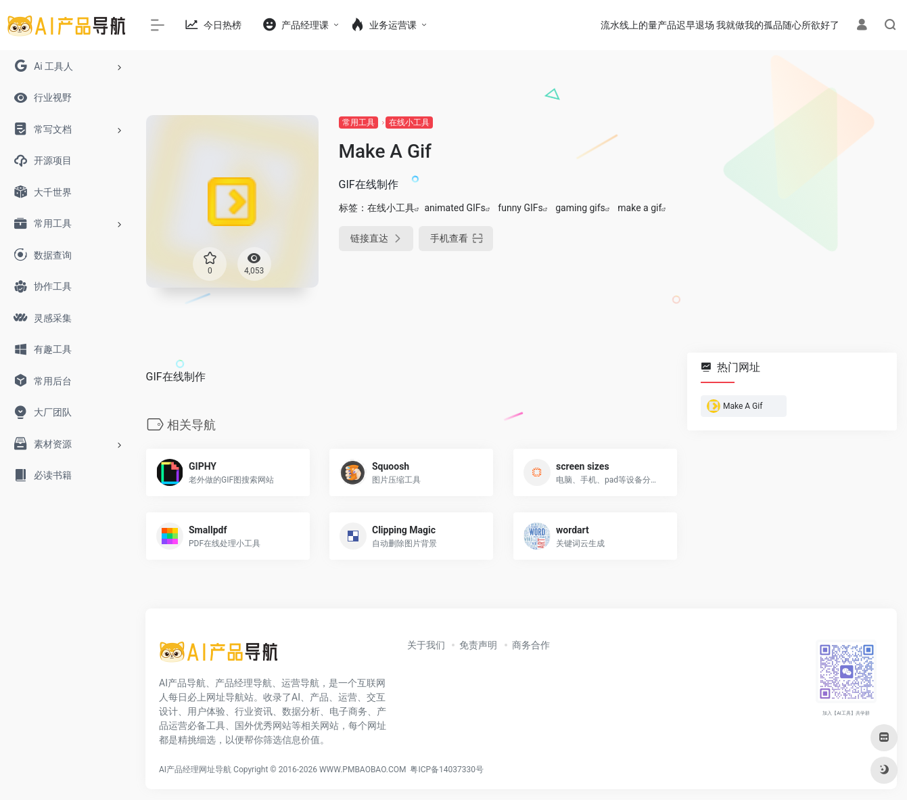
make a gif (639, 207)
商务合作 (531, 645)
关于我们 (426, 645)
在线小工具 (409, 122)
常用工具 (358, 122)
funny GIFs (520, 207)
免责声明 (478, 645)
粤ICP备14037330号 (447, 769)
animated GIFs (455, 207)
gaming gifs (580, 207)
